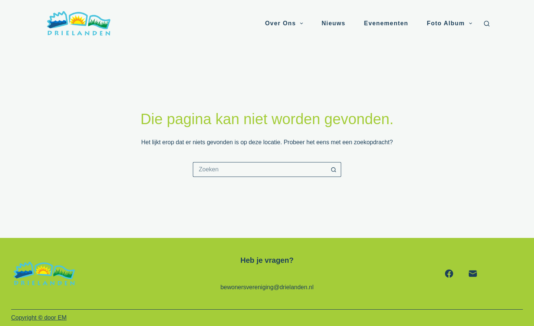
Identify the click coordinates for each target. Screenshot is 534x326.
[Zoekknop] (333, 169)
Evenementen (386, 23)
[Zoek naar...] (259, 169)
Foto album (451, 23)
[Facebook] (449, 273)
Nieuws (333, 23)
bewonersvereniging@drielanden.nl (266, 287)
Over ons (285, 23)
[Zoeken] (487, 23)
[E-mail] (473, 273)
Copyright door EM (39, 317)
